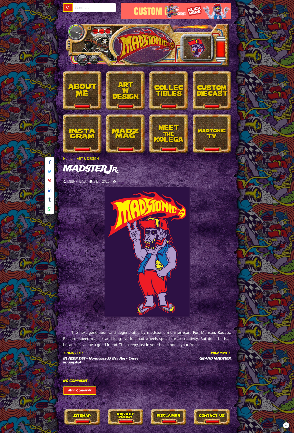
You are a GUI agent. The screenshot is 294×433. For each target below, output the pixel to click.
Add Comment (79, 390)
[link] (114, 181)
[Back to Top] (286, 425)
